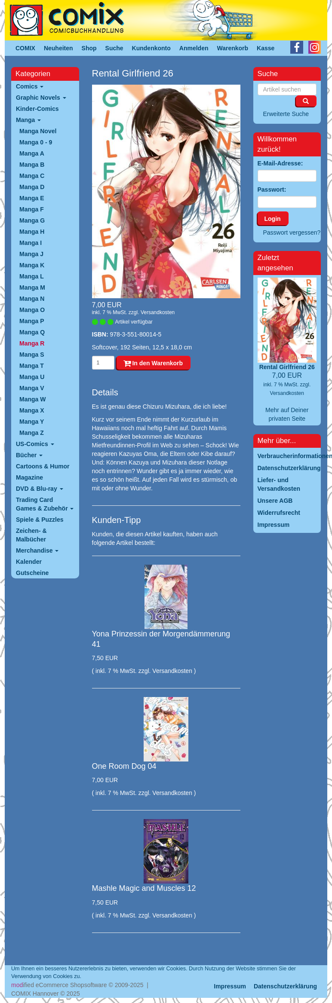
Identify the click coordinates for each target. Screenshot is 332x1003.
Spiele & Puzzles (39, 519)
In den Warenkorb (153, 363)
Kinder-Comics (37, 108)
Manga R (31, 343)
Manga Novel (37, 131)
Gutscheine (32, 572)
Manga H (31, 231)
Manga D (31, 186)
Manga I (30, 242)
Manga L (31, 276)
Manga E (31, 198)
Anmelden (194, 48)
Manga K (31, 265)
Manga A (31, 153)
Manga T (31, 365)
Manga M (32, 287)
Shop (89, 48)
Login (272, 218)
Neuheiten (58, 48)
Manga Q (32, 332)
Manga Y (31, 421)
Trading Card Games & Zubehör (45, 504)
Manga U (31, 376)
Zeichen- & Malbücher (31, 535)
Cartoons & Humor (42, 466)
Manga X (31, 410)
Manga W (32, 399)
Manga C (31, 175)
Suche (114, 48)
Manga (28, 119)
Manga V (31, 388)
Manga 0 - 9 (35, 142)
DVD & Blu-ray (39, 488)
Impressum (230, 986)
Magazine (29, 477)
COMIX (25, 48)
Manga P (31, 321)
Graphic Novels (41, 97)
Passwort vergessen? (292, 232)
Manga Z (31, 432)
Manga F (31, 209)
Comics (29, 86)
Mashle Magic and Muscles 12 (144, 888)
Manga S (31, 354)
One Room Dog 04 (124, 766)
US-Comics (35, 443)
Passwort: (272, 189)
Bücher (29, 455)
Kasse (265, 48)
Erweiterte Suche (286, 113)
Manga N (31, 298)
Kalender (29, 561)
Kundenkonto (151, 48)
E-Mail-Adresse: (280, 163)
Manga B (31, 164)
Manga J (31, 254)
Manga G (32, 220)
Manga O (32, 309)
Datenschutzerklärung (285, 986)
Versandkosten (158, 312)
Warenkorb (233, 48)
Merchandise (37, 550)
